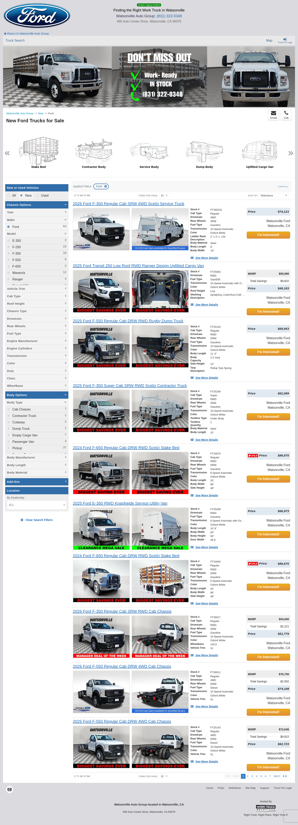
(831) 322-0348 (169, 16)
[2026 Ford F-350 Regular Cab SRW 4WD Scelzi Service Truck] (128, 203)
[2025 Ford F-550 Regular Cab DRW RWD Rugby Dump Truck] (128, 321)
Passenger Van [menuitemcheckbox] (22, 441)
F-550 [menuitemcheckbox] (16, 260)
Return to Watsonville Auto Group (26, 33)
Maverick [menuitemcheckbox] (18, 273)
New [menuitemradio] (28, 195)
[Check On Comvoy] (9, 790)
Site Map (250, 787)
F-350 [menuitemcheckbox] (16, 253)
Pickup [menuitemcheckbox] (16, 448)
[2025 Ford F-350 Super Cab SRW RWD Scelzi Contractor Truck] (130, 385)
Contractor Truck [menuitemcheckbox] (23, 416)
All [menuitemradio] (13, 195)
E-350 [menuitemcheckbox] (16, 240)
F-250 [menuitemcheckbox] (16, 247)
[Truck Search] (15, 40)
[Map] (269, 40)
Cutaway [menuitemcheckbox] (18, 422)
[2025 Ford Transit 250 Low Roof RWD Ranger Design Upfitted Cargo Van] (138, 265)
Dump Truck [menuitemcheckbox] (20, 428)
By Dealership (15, 497)
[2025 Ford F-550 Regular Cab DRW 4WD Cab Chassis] (122, 721)
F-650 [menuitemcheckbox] (16, 266)
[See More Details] (204, 257)
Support (264, 787)
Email (273, 114)
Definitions (235, 787)
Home (209, 787)
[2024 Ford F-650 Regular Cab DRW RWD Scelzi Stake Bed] (126, 447)
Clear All (283, 186)
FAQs (221, 787)
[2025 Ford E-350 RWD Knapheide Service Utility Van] (120, 503)
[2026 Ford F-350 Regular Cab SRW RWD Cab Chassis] (122, 611)
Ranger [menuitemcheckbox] (17, 279)
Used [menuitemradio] (44, 195)
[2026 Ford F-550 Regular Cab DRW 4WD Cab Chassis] (122, 666)
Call (286, 114)
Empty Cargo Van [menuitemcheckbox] (24, 435)
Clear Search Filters (37, 520)
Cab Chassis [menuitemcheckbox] (21, 409)
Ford (99, 186)
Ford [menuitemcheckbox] (15, 227)
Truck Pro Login (283, 787)
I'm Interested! (269, 235)
